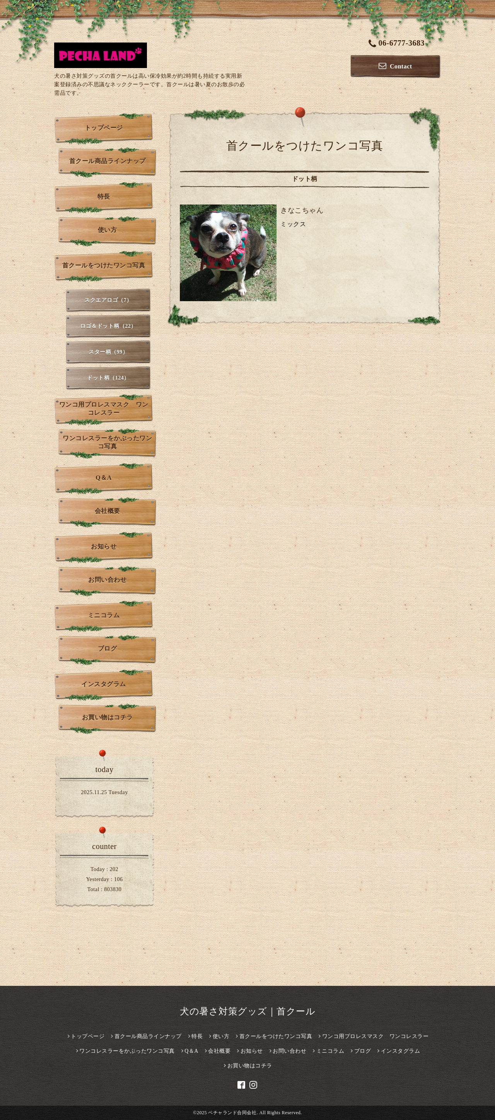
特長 (103, 196)
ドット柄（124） (108, 378)
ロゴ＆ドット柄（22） (108, 326)
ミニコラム (104, 615)
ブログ (107, 648)
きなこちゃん (301, 210)
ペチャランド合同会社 (232, 1112)
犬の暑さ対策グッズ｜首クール (247, 1011)
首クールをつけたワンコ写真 (103, 265)
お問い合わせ (107, 579)
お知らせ (103, 546)
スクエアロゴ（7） (108, 300)
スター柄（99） (108, 352)
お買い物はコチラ (107, 717)
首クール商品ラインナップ (107, 161)
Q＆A (104, 477)
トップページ (104, 127)
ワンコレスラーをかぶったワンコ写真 (107, 442)
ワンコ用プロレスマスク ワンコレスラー (103, 408)
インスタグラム (103, 684)
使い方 (107, 230)
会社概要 (107, 511)
